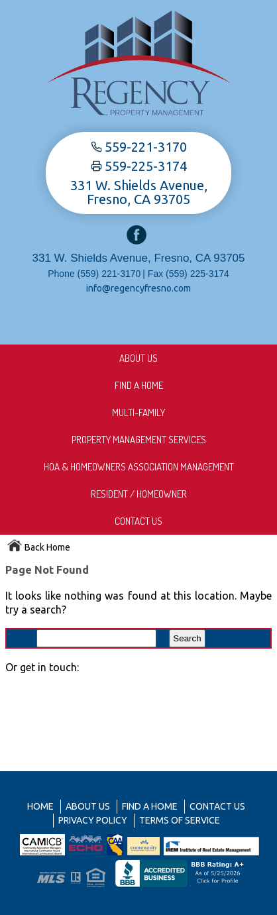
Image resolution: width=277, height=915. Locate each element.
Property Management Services (139, 439)
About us (138, 358)
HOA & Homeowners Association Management (139, 466)
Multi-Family (138, 412)
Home (40, 806)
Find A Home (139, 385)
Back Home (38, 547)
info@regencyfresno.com (138, 288)
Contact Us (138, 521)
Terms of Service (179, 820)
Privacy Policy (92, 820)
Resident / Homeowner (139, 494)
